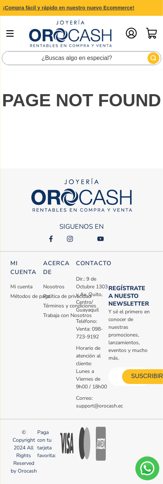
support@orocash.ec (99, 405)
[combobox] (81, 58)
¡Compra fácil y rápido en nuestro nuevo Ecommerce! (68, 8)
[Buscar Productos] (153, 58)
